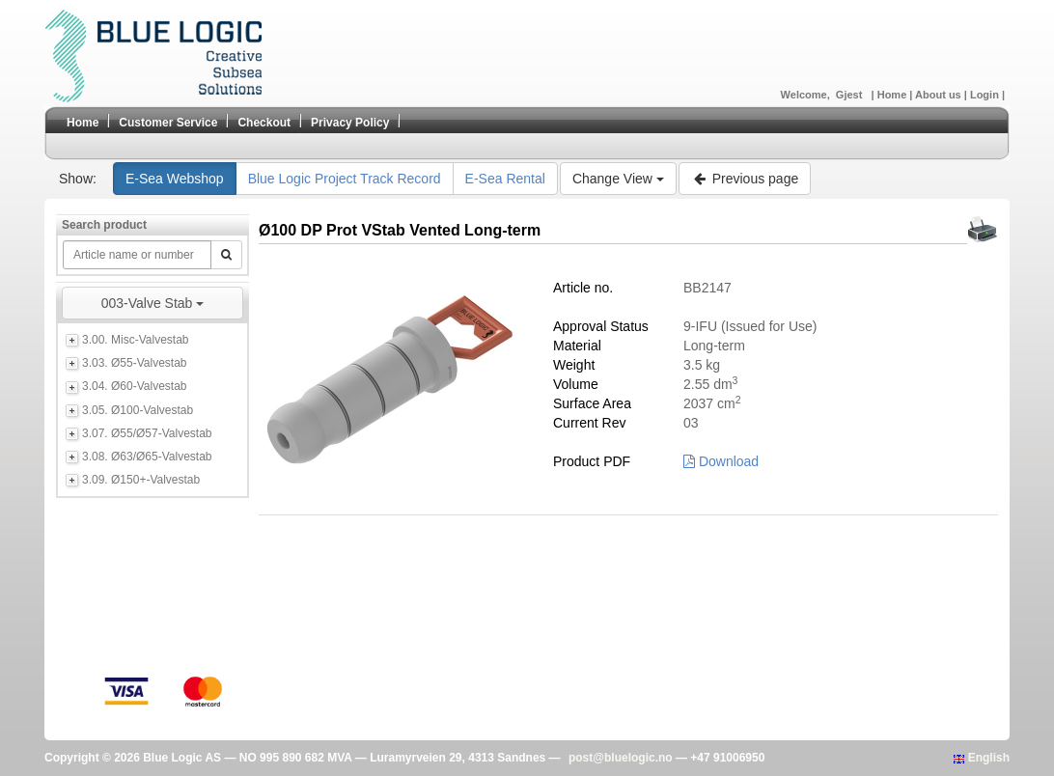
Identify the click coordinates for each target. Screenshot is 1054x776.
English (982, 757)
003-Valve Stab (153, 303)
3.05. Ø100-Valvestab (137, 410)
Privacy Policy (350, 122)
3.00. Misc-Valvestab (135, 339)
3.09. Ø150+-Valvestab (141, 479)
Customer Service (168, 122)
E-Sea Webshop (174, 178)
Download (721, 461)
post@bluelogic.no (621, 757)
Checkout (264, 122)
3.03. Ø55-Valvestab (134, 363)
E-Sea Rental (505, 178)
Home (893, 94)
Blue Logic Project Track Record (344, 178)
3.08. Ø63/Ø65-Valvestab (147, 456)
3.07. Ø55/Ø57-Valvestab (147, 433)
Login (986, 94)
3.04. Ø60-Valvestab (134, 386)
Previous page (744, 178)
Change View (618, 178)
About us (939, 94)
